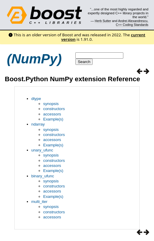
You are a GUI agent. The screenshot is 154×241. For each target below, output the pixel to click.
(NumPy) (34, 58)
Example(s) (53, 119)
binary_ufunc (42, 176)
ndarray (38, 124)
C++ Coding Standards (132, 24)
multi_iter (39, 201)
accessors (52, 114)
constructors (54, 109)
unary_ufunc (42, 150)
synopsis (51, 103)
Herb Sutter (103, 21)
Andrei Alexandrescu (132, 21)
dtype (36, 98)
